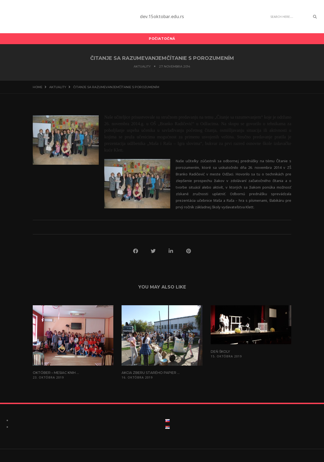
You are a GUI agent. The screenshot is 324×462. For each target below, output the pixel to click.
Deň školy (220, 351)
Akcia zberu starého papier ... (151, 373)
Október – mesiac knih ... (56, 373)
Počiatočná (162, 39)
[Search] (289, 16)
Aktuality (142, 66)
